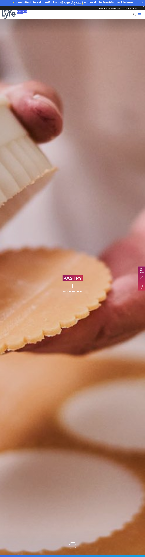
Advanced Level (72, 291)
